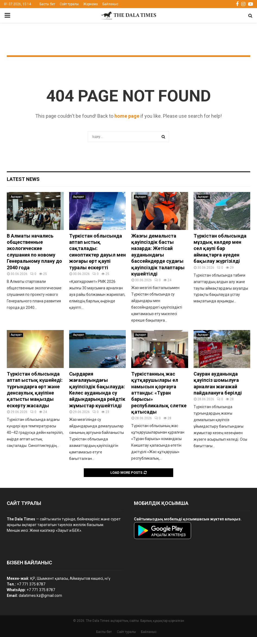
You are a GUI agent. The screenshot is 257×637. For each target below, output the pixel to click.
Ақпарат (16, 196)
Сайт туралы (69, 4)
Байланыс (110, 4)
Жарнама (90, 4)
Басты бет (47, 4)
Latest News (23, 179)
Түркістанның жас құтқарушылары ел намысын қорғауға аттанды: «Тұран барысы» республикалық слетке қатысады (159, 393)
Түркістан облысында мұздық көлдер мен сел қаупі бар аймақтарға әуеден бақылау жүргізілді (220, 248)
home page (126, 116)
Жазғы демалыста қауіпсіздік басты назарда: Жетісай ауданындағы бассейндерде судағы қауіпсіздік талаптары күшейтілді (158, 255)
